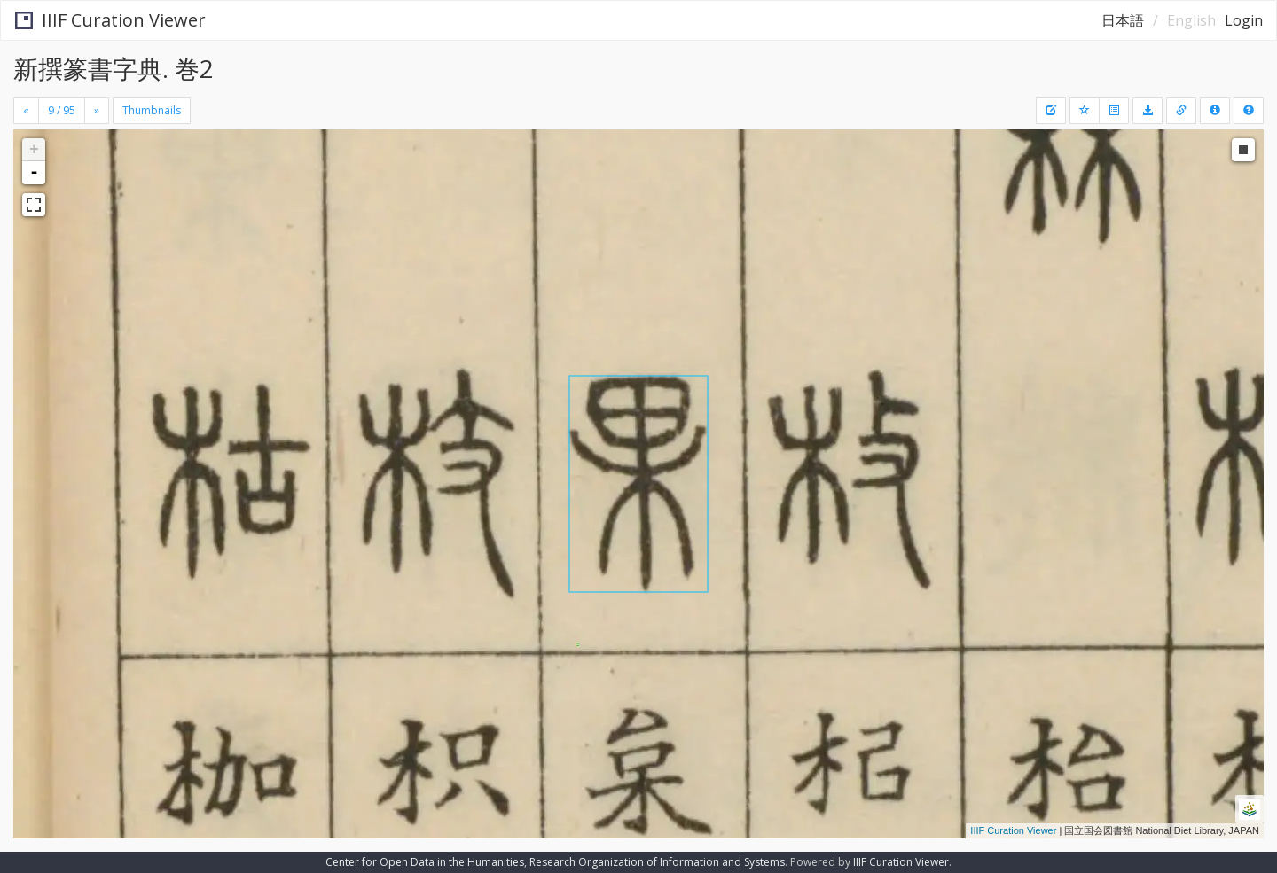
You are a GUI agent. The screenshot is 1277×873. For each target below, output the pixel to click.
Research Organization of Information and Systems (657, 861)
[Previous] (26, 110)
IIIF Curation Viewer (110, 20)
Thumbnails (151, 110)
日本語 (1122, 20)
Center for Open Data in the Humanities (424, 861)
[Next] (96, 110)
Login (1244, 20)
